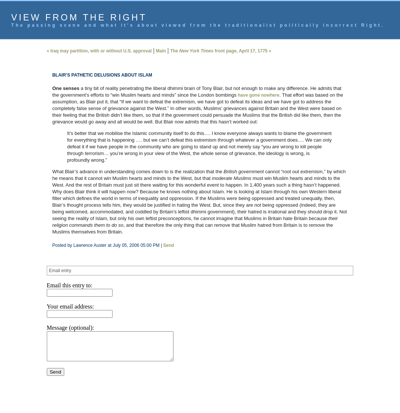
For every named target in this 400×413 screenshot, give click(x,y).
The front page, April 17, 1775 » (220, 51)
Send (168, 245)
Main (161, 51)
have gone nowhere (258, 95)
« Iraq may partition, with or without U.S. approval (99, 51)
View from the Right (79, 17)
